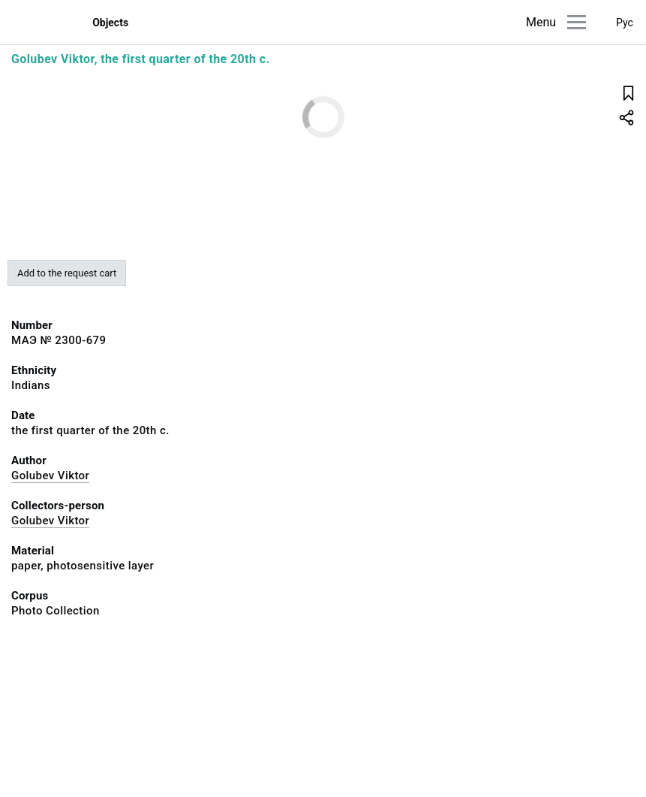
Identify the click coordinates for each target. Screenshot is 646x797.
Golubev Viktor (50, 475)
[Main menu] (576, 22)
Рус (624, 23)
